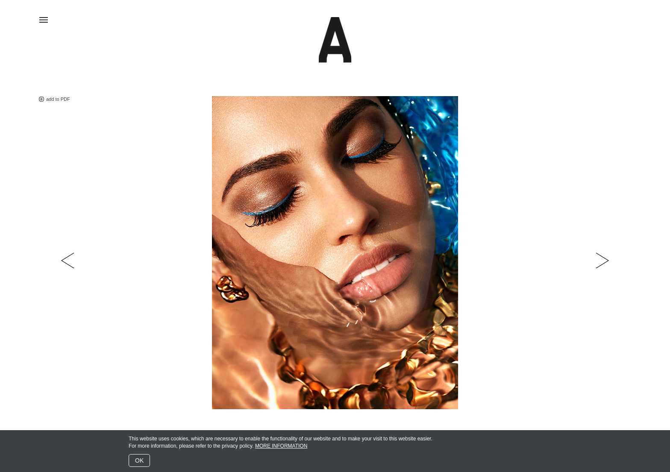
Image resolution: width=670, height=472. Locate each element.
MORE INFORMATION (281, 446)
